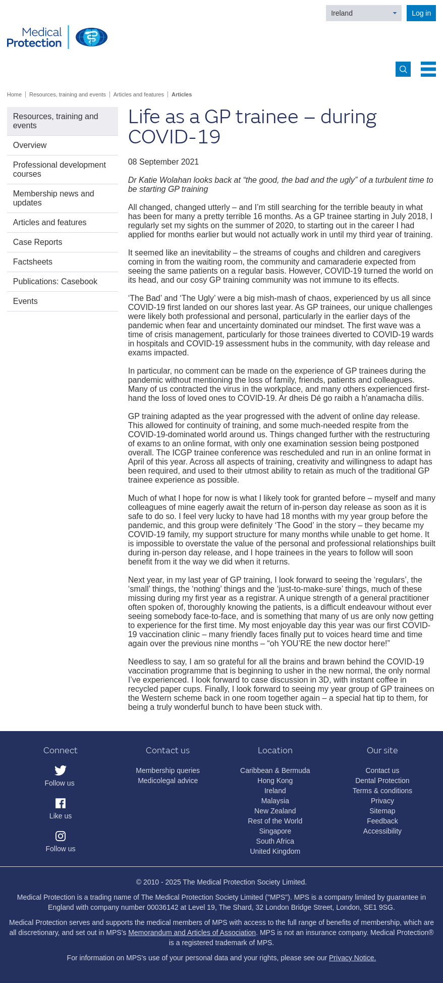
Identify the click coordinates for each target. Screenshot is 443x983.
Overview (30, 145)
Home (14, 94)
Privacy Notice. (352, 958)
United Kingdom (275, 851)
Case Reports (38, 242)
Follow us (60, 783)
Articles (182, 94)
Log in (421, 13)
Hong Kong (275, 781)
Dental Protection (382, 781)
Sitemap (382, 811)
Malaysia (275, 801)
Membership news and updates (53, 198)
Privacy (382, 801)
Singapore (275, 831)
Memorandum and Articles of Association (192, 932)
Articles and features (139, 94)
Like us (60, 816)
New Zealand (275, 811)
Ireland (342, 13)
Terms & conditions (382, 791)
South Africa (275, 841)
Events (25, 301)
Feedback (382, 821)
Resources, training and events (67, 94)
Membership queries (168, 770)
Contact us (382, 770)
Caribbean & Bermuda (275, 770)
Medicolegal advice (168, 781)
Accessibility (382, 831)
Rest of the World (275, 821)
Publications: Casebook (55, 281)
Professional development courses (59, 169)
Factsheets (32, 261)
